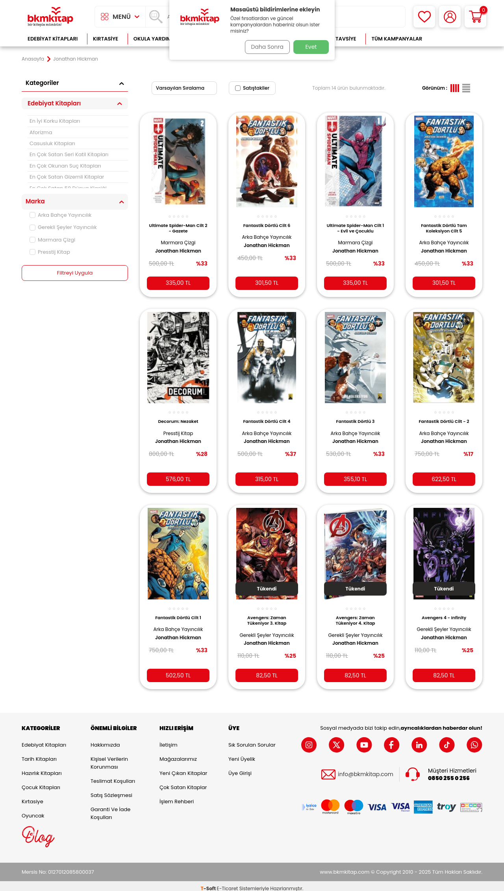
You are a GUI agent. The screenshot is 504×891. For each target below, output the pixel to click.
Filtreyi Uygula (75, 273)
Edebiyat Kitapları (53, 38)
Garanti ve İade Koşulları (110, 808)
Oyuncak (33, 810)
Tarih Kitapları (39, 754)
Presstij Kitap (50, 252)
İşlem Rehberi (176, 796)
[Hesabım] (450, 17)
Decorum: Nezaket (178, 415)
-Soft (209, 883)
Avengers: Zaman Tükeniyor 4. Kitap (355, 613)
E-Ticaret (227, 883)
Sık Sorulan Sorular (252, 739)
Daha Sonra (265, 47)
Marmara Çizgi (52, 240)
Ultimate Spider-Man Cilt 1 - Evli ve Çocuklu (355, 224)
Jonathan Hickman (178, 247)
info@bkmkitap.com (365, 769)
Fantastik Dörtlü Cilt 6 (267, 221)
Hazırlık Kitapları (42, 768)
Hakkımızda (105, 739)
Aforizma (41, 132)
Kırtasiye (105, 38)
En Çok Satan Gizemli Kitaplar (67, 177)
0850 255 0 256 (449, 773)
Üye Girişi (240, 768)
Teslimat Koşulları (113, 776)
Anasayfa (33, 59)
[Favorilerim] (424, 17)
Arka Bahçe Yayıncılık (60, 215)
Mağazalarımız (178, 754)
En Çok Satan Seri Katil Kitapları (69, 154)
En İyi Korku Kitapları (55, 121)
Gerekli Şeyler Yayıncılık (63, 227)
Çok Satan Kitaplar (183, 782)
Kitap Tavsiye (338, 38)
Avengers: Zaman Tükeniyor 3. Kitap (267, 613)
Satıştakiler (252, 88)
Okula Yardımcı (155, 38)
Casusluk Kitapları (52, 143)
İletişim (168, 739)
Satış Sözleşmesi (111, 790)
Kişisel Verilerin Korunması (109, 758)
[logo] (50, 17)
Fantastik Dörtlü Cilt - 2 (444, 415)
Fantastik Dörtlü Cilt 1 (178, 610)
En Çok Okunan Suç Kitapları (65, 166)
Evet (311, 47)
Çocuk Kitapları (41, 782)
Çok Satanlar (456, 38)
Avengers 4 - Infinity (444, 610)
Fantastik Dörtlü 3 (355, 415)
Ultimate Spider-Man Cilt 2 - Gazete (178, 224)
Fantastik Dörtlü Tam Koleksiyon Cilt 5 (444, 224)
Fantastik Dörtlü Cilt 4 (267, 415)
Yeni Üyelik (241, 754)
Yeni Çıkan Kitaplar (183, 768)
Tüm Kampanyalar (396, 38)
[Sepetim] (475, 17)
